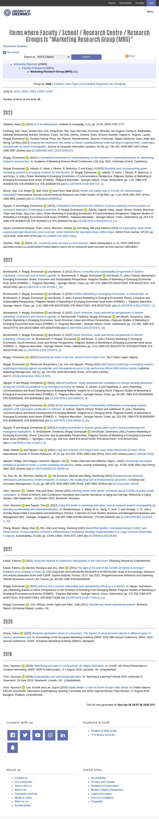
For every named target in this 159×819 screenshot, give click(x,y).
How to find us (23, 785)
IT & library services (103, 734)
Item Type (72, 83)
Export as (29, 56)
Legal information (101, 793)
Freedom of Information (105, 785)
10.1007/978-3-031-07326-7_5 (26, 442)
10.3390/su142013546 (102, 535)
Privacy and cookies (103, 781)
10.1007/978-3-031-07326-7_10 (42, 287)
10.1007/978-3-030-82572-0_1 (84, 183)
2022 (25, 91)
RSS (129, 56)
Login (151, 3)
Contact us (21, 777)
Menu (150, 11)
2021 (33, 91)
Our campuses (23, 781)
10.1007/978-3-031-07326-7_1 (135, 305)
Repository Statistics (15, 46)
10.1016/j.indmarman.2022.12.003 (28, 376)
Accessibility (98, 777)
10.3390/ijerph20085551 (46, 198)
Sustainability (23, 805)
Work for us (21, 801)
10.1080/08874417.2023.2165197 (52, 150)
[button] (86, 57)
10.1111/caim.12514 (125, 483)
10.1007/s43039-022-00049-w (50, 468)
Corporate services (26, 793)
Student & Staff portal (104, 730)
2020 (41, 91)
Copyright (97, 801)
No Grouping (117, 83)
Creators (59, 83)
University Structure (25, 64)
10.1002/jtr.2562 (143, 453)
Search (111, 3)
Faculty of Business (34, 68)
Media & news (23, 797)
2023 (17, 91)
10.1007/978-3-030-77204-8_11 (85, 597)
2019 (49, 91)
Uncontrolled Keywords (94, 83)
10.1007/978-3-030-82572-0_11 (97, 221)
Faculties (140, 3)
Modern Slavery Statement (107, 789)
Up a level (11, 52)
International (125, 3)
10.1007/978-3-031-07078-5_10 (85, 327)
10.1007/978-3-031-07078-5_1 (41, 350)
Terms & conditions (102, 797)
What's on (21, 789)
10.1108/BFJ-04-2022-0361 (58, 236)
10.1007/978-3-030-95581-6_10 (69, 420)
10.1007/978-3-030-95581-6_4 (68, 398)
